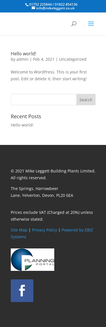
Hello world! (23, 53)
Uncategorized (72, 59)
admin (22, 59)
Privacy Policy (44, 230)
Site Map (19, 230)
